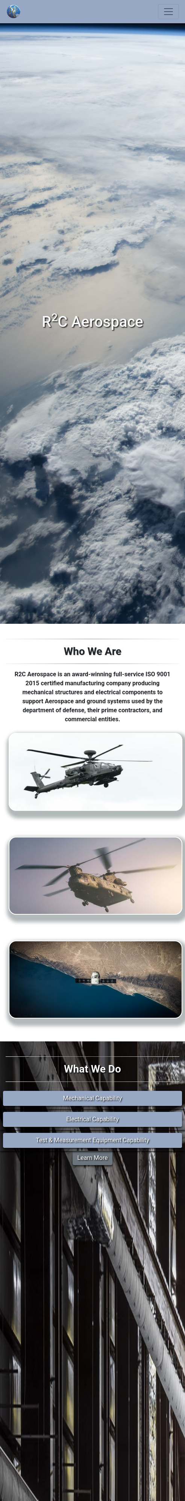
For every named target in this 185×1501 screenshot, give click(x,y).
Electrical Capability (92, 1119)
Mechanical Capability (92, 1098)
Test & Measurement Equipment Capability (92, 1140)
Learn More (92, 1157)
